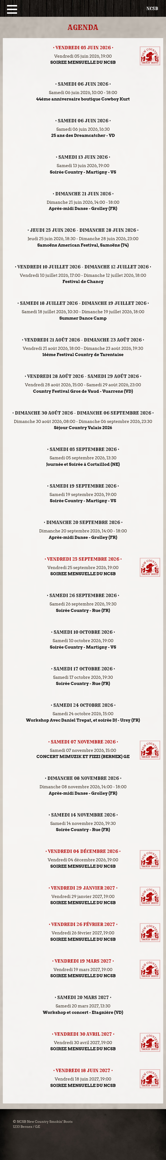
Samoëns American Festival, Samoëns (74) (83, 245)
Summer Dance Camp (83, 318)
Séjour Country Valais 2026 (83, 427)
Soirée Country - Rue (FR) (83, 610)
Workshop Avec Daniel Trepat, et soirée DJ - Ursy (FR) (83, 720)
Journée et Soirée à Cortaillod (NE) (83, 464)
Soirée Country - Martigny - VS (83, 172)
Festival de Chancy (83, 281)
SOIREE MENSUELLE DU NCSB (83, 62)
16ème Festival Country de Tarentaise (82, 354)
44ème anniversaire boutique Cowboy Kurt (83, 99)
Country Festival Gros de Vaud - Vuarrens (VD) (83, 391)
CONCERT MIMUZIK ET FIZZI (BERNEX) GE (83, 756)
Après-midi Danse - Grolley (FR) (83, 208)
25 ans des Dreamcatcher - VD (83, 135)
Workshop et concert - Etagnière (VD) (83, 1012)
